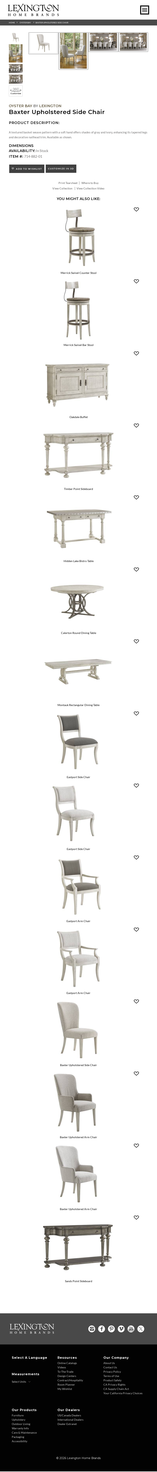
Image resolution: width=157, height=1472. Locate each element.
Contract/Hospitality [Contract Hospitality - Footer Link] (70, 1380)
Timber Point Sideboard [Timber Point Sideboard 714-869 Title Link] (78, 489)
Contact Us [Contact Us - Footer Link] (110, 1368)
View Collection (62, 188)
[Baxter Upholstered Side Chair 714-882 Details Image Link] (78, 1060)
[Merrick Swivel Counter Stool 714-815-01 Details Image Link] (78, 268)
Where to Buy (90, 183)
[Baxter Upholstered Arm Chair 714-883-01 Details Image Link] (78, 1204)
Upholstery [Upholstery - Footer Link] (18, 1420)
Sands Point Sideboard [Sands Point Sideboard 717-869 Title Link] (78, 1282)
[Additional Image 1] (43, 43)
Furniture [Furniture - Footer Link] (18, 1416)
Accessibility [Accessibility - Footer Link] (19, 1441)
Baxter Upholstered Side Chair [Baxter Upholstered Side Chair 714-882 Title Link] (78, 1065)
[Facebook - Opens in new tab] (101, 1329)
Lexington (50, 106)
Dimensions (21, 146)
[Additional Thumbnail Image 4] (16, 79)
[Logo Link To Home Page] (33, 15)
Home (12, 22)
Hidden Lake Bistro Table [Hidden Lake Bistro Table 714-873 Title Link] (79, 561)
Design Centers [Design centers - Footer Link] (67, 1376)
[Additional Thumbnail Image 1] (16, 37)
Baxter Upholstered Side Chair (52, 22)
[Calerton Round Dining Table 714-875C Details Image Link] (78, 628)
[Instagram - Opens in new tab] (91, 1329)
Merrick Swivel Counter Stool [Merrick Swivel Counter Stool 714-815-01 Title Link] (79, 273)
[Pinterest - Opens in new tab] (111, 1329)
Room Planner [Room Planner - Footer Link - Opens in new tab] (66, 1385)
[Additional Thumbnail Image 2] (16, 53)
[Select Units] (21, 1382)
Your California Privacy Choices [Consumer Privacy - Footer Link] (122, 1393)
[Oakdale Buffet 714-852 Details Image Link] (78, 412)
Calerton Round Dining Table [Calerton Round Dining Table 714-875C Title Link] (78, 633)
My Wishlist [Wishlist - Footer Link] (65, 1389)
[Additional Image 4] (133, 42)
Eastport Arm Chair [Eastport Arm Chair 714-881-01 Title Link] (78, 993)
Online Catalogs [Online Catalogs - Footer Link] (67, 1363)
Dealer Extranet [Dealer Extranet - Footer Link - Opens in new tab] (67, 1424)
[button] (136, 210)
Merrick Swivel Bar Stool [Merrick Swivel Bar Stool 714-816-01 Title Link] (79, 345)
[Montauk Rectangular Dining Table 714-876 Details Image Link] (78, 700)
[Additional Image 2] (73, 51)
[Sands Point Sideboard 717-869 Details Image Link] (78, 1277)
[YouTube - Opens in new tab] (131, 1329)
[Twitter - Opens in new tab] (140, 1329)
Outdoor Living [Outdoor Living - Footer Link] (21, 1424)
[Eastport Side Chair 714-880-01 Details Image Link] (78, 844)
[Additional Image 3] (103, 42)
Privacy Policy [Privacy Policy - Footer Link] (112, 1372)
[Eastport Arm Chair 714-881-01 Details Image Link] (78, 988)
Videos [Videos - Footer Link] (62, 1368)
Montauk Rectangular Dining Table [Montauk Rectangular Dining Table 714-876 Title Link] (78, 705)
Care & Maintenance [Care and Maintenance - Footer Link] (24, 1433)
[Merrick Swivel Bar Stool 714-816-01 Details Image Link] (78, 340)
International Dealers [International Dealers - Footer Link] (70, 1420)
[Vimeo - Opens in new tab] (121, 1329)
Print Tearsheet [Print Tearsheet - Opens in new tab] (68, 183)
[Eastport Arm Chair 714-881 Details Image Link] (78, 916)
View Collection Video (91, 188)
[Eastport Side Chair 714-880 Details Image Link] (78, 772)
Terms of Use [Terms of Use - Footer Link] (111, 1376)
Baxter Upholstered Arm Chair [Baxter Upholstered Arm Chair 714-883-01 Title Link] (78, 1209)
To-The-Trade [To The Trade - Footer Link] (65, 1372)
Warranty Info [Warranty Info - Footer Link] (20, 1428)
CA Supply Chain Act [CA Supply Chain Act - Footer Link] (116, 1389)
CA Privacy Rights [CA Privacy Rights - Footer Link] (114, 1385)
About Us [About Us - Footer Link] (109, 1363)
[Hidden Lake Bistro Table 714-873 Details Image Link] (78, 556)
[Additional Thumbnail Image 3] (16, 68)
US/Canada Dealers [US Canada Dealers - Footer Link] (69, 1416)
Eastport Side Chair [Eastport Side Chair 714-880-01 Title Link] (78, 849)
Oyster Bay (25, 22)
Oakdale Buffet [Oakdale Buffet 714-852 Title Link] (78, 417)
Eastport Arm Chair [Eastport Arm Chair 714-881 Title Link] (78, 921)
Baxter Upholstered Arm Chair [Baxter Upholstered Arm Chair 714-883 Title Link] (78, 1137)
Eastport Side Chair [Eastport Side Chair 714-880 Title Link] (78, 777)
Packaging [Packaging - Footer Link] (18, 1437)
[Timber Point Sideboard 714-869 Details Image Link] (78, 484)
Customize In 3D (61, 168)
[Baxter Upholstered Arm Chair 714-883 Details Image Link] (78, 1132)
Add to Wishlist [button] (28, 168)
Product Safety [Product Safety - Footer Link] (112, 1380)
